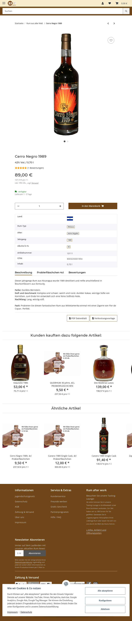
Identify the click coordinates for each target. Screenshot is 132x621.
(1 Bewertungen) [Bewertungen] (29, 167)
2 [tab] (67, 141)
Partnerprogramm (60, 512)
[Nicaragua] (70, 218)
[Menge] (39, 206)
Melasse (71, 227)
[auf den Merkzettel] (111, 40)
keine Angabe (73, 233)
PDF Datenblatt (78, 318)
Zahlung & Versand (24, 512)
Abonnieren (35, 553)
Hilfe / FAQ (56, 517)
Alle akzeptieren (105, 591)
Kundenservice (58, 496)
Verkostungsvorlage (103, 318)
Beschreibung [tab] (23, 272)
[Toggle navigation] (3, 2)
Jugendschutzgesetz (25, 496)
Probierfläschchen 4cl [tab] (50, 272)
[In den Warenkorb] (17, 31)
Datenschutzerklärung (23, 562)
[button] (102, 3)
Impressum (20, 522)
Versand (35, 183)
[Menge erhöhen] (60, 206)
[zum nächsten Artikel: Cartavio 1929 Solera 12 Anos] (114, 23)
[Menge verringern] (18, 206)
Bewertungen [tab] (77, 272)
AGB (17, 506)
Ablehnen (105, 609)
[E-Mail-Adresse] (19, 553)
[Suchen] (62, 11)
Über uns (19, 517)
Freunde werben (59, 501)
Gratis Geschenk (59, 506)
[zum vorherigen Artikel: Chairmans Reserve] (108, 23)
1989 (69, 240)
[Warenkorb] (121, 3)
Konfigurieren (105, 600)
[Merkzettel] (109, 3)
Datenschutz (21, 501)
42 (69, 247)
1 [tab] (64, 141)
